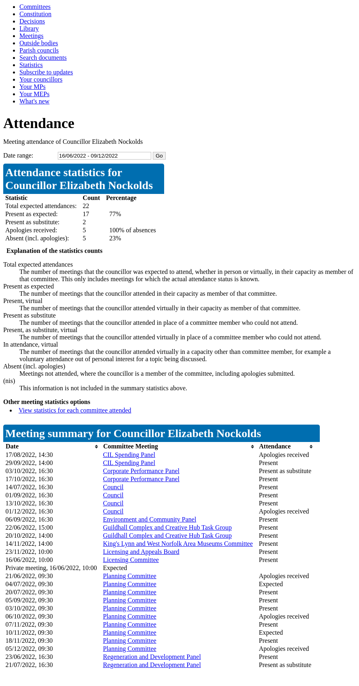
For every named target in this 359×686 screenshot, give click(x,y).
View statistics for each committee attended (75, 410)
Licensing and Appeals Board (141, 551)
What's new (34, 101)
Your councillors (40, 79)
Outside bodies (38, 43)
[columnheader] (52, 446)
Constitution (35, 14)
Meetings (31, 35)
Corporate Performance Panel (141, 470)
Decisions (32, 21)
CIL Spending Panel (129, 454)
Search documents (43, 57)
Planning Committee (129, 575)
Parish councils (39, 50)
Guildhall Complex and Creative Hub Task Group (167, 527)
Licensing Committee (131, 559)
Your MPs (32, 86)
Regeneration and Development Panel (152, 656)
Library (29, 28)
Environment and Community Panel (149, 519)
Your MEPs (34, 93)
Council (113, 487)
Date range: (18, 155)
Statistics (31, 64)
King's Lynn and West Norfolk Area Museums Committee (178, 543)
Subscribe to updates (46, 72)
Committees (35, 6)
